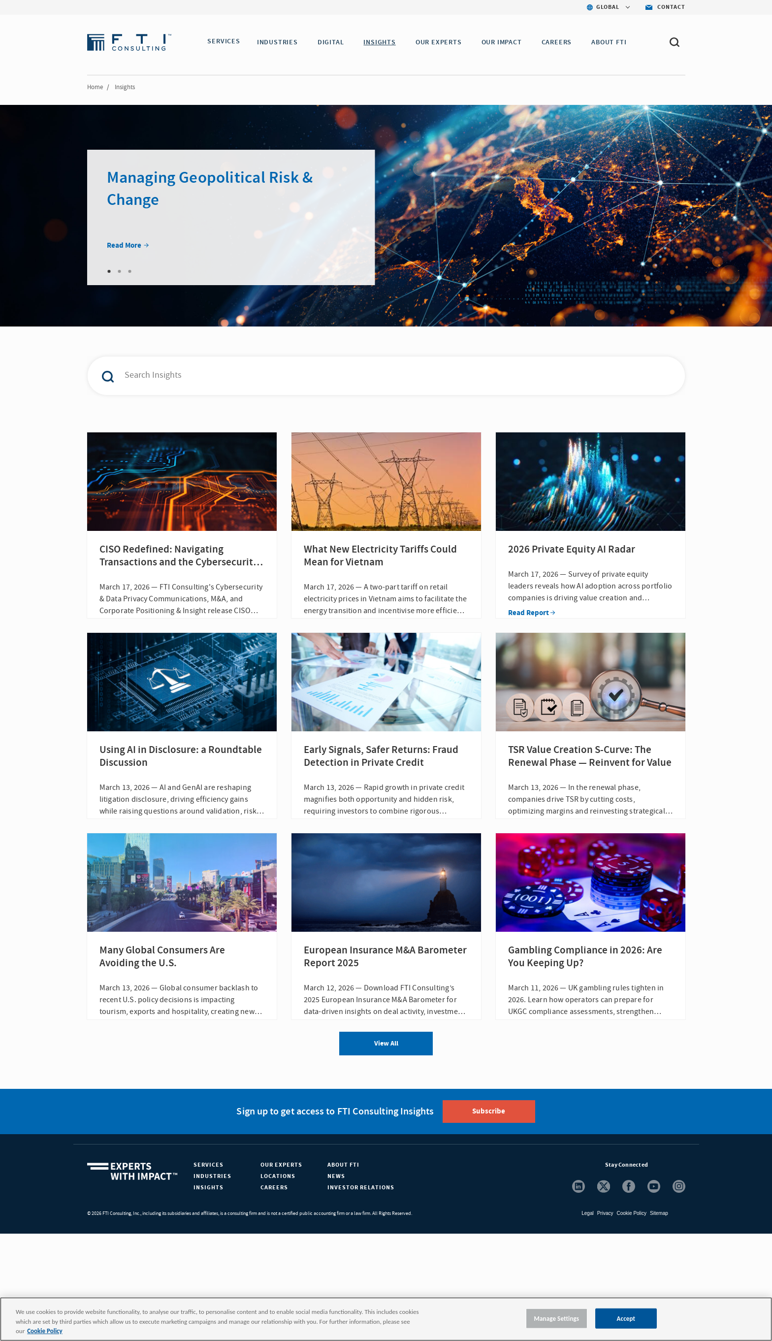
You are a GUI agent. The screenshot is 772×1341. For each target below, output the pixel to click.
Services (208, 1272)
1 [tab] (109, 271)
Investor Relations (360, 1295)
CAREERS (560, 42)
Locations (277, 1283)
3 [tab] (130, 271)
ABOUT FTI (611, 42)
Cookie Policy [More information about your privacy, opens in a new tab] (44, 1331)
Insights (208, 1295)
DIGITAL (334, 42)
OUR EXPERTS (441, 42)
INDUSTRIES (280, 42)
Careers (274, 1295)
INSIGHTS (382, 42)
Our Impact (504, 42)
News (336, 1283)
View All (386, 1151)
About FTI (343, 1272)
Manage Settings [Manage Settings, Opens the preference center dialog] (556, 1318)
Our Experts (281, 1272)
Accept (626, 1318)
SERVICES (223, 42)
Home (95, 87)
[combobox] (365, 376)
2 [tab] (119, 271)
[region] (386, 1319)
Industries (212, 1283)
